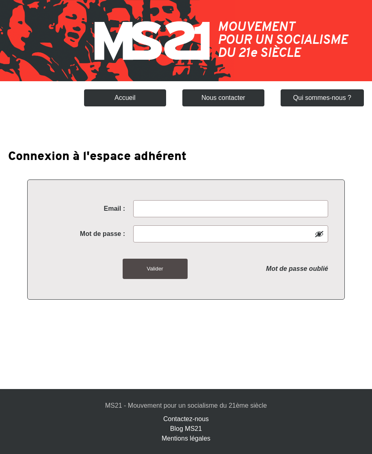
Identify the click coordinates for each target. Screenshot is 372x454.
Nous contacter (223, 97)
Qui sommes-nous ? (322, 97)
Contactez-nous (186, 418)
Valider (155, 269)
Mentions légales (186, 438)
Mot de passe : (102, 233)
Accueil (125, 97)
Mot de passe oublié (297, 268)
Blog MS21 (186, 428)
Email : (114, 208)
